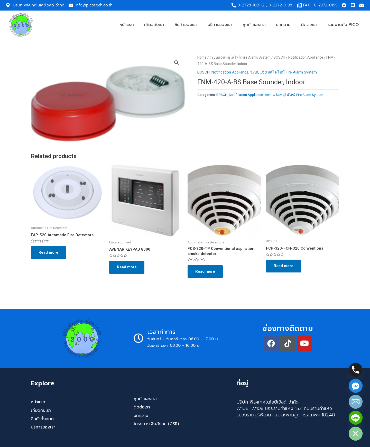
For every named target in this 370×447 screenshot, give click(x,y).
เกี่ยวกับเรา (154, 25)
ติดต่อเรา (309, 25)
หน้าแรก (126, 25)
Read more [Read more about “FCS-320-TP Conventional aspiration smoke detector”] (205, 271)
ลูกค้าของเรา (254, 25)
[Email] (356, 402)
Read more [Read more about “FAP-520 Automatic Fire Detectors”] (48, 252)
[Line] (356, 418)
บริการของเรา (220, 25)
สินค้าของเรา (185, 25)
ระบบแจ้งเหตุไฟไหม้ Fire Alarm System (240, 57)
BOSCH (279, 57)
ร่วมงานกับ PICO (343, 25)
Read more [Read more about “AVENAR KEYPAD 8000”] (127, 267)
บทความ (283, 25)
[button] (176, 62)
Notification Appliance (305, 57)
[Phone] (356, 370)
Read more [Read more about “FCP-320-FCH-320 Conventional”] (283, 265)
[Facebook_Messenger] (356, 386)
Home (202, 57)
